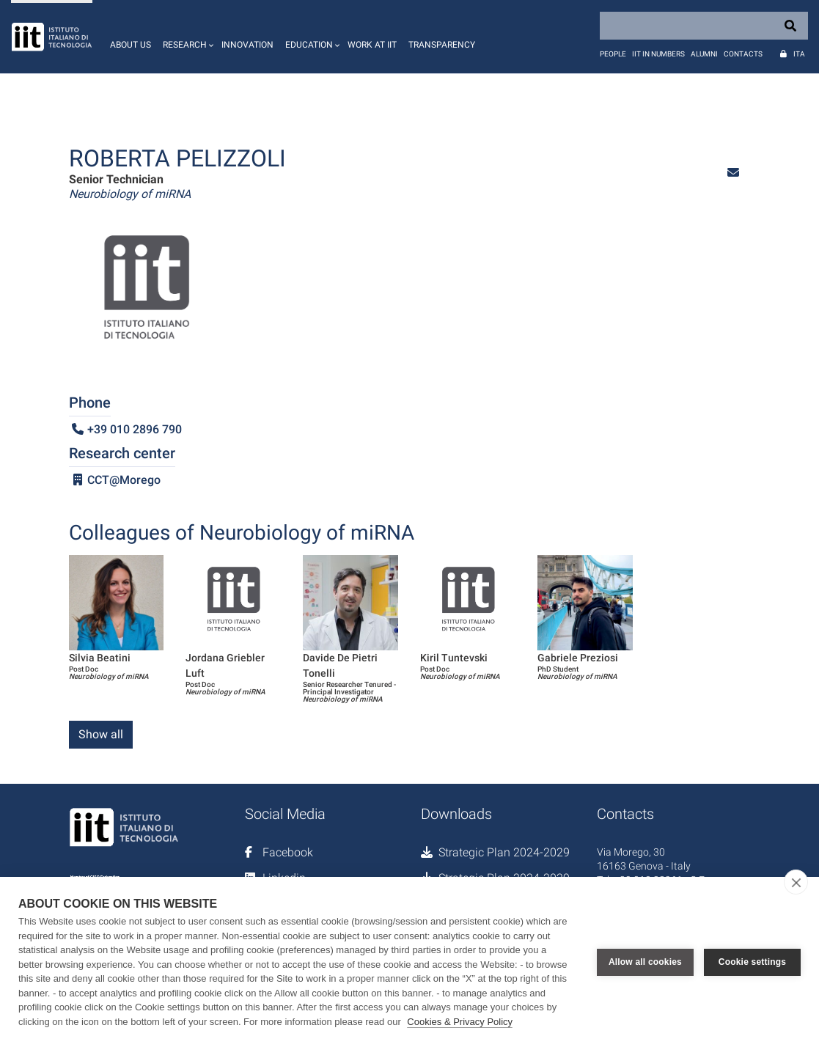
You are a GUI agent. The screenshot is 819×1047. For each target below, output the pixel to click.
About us (130, 45)
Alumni (704, 54)
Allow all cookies (645, 962)
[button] (186, 36)
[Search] (704, 26)
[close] (796, 882)
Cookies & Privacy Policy (460, 1021)
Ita (799, 54)
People (613, 54)
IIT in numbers (658, 54)
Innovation (247, 45)
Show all (100, 734)
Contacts (743, 54)
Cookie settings (752, 962)
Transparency (441, 45)
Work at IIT (372, 45)
